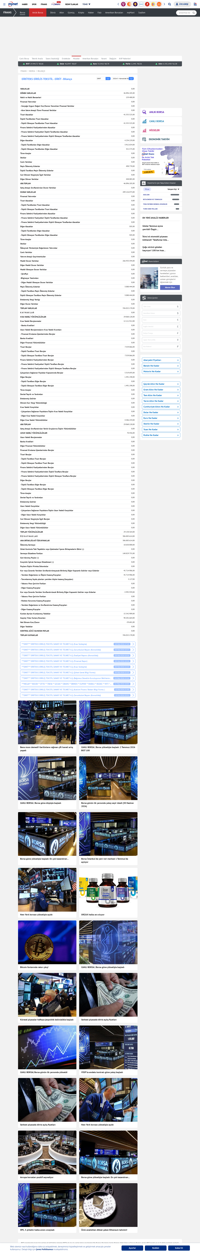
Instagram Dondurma (158, 1240)
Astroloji (87, 1223)
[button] (4, 4)
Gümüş (71, 12)
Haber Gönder (170, 1203)
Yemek (53, 1227)
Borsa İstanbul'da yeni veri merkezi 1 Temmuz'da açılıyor (104, 860)
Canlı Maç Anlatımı (91, 1236)
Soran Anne (154, 1223)
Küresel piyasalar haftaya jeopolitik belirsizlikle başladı (46, 1005)
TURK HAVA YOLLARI (150, 209)
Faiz (99, 12)
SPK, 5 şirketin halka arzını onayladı (37, 1157)
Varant (104, 58)
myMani (130, 12)
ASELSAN (146, 195)
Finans (53, 1223)
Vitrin (86, 1227)
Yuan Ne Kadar (161, 429)
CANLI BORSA (153, 121)
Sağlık (86, 1219)
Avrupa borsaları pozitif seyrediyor (36, 1119)
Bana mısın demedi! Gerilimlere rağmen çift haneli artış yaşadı (46, 749)
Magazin (54, 1236)
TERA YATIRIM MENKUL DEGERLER (155, 204)
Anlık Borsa (37, 12)
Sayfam (141, 12)
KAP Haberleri (125, 58)
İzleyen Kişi (172, 189)
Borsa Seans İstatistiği (125, 1215)
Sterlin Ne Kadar (161, 423)
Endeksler (66, 58)
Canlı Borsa (24, 58)
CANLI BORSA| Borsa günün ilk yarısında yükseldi (43, 1043)
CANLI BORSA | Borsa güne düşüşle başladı (40, 803)
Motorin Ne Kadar (161, 371)
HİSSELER (151, 130)
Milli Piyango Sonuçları (159, 1232)
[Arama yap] (169, 4)
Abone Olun (170, 287)
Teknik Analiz (37, 58)
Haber (91, 12)
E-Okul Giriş (154, 1236)
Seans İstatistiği (52, 58)
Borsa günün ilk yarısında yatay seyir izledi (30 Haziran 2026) (107, 805)
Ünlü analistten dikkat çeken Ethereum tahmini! (104, 1157)
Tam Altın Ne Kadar (161, 395)
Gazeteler (88, 1240)
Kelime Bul (153, 1219)
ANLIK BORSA (153, 112)
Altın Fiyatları (122, 1236)
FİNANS (7, 12)
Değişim (112, 58)
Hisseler (76, 58)
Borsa (22, 12)
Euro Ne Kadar (161, 418)
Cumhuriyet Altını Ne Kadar (161, 406)
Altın (61, 12)
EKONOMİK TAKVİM (155, 139)
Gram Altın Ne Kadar (161, 389)
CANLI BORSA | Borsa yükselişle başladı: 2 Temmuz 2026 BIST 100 (108, 749)
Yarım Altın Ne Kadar (161, 401)
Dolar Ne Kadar (161, 412)
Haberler (54, 1219)
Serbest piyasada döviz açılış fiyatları (99, 1005)
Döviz (53, 12)
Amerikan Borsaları (114, 12)
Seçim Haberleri (90, 1232)
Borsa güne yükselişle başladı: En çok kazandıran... (44, 858)
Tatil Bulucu (154, 1227)
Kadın (53, 1232)
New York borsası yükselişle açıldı (36, 914)
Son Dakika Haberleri (60, 1215)
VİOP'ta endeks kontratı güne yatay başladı (102, 1043)
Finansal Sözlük (123, 1223)
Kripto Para (121, 1232)
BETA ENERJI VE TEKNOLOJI (152, 199)
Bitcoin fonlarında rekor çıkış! (34, 967)
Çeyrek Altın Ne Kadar (161, 383)
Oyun (151, 1215)
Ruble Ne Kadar (161, 435)
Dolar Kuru (121, 1240)
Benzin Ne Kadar (161, 365)
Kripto (81, 12)
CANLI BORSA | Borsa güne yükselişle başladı (102, 967)
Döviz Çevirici (153, 298)
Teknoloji (87, 1215)
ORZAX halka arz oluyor (92, 914)
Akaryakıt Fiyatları (161, 360)
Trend (53, 1240)
